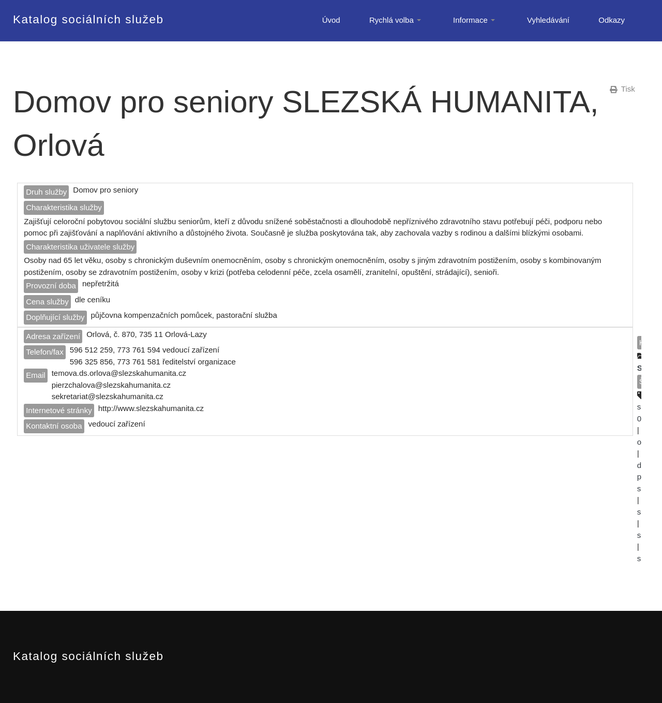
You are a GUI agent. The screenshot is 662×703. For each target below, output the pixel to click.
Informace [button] (475, 20)
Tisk (622, 88)
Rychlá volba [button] (396, 20)
